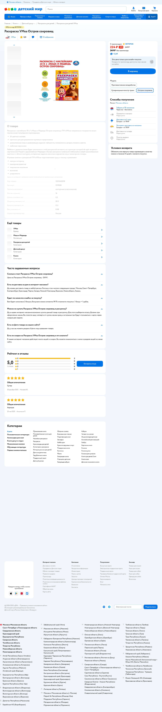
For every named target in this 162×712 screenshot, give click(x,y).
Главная (7, 23)
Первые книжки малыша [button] (16, 450)
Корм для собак (134, 574)
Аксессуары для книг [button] (15, 438)
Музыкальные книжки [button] (16, 444)
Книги (15, 23)
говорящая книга (63, 456)
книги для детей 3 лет (88, 456)
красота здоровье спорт (65, 445)
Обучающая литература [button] (16, 447)
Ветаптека (132, 579)
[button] (152, 17)
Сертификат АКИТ (49, 586)
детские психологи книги (90, 462)
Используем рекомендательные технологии (19, 608)
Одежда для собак (135, 576)
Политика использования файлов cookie (54, 583)
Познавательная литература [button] (18, 434)
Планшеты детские (63, 459)
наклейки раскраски (40, 439)
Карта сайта (47, 592)
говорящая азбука (63, 462)
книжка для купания (88, 454)
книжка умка (85, 451)
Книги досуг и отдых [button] (15, 441)
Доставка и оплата (49, 566)
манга (59, 454)
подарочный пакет (39, 458)
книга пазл (85, 459)
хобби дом (61, 442)
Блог (101, 582)
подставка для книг (64, 437)
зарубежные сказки (40, 455)
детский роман (38, 461)
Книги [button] (9, 431)
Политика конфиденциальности (54, 579)
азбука (83, 431)
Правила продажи (49, 574)
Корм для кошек (134, 568)
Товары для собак (135, 571)
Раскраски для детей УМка (67, 23)
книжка (84, 448)
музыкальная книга (39, 431)
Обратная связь (48, 589)
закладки (60, 440)
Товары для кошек (135, 566)
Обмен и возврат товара (51, 571)
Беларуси (33, 610)
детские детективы (39, 452)
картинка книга (86, 445)
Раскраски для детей (46, 23)
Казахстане (24, 610)
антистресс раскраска (41, 447)
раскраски (36, 441)
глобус (83, 442)
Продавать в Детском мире (52, 568)
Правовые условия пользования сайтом (33, 605)
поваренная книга (63, 448)
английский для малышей (90, 440)
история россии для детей (42, 450)
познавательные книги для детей (42, 435)
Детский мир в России (12, 610)
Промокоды (47, 576)
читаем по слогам (87, 434)
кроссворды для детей (41, 444)
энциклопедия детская (89, 437)
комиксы (60, 451)
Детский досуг (28, 23)
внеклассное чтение (64, 434)
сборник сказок (62, 431)
